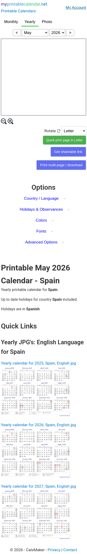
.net (24, 8)
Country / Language (41, 198)
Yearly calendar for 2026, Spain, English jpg (38, 424)
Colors (41, 220)
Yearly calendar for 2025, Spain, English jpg (38, 363)
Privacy (54, 549)
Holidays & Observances (41, 209)
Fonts (41, 231)
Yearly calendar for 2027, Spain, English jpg (38, 486)
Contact (70, 549)
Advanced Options (41, 242)
